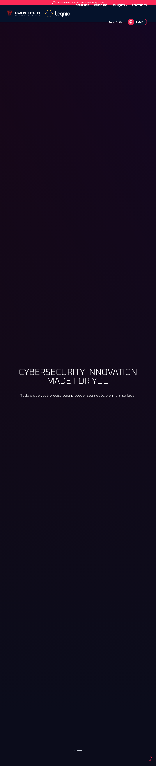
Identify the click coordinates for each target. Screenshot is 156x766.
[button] (74, 750)
